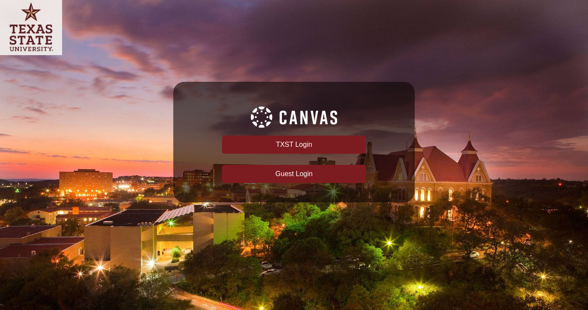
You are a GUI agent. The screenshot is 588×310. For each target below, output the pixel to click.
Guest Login (294, 173)
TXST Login (294, 144)
